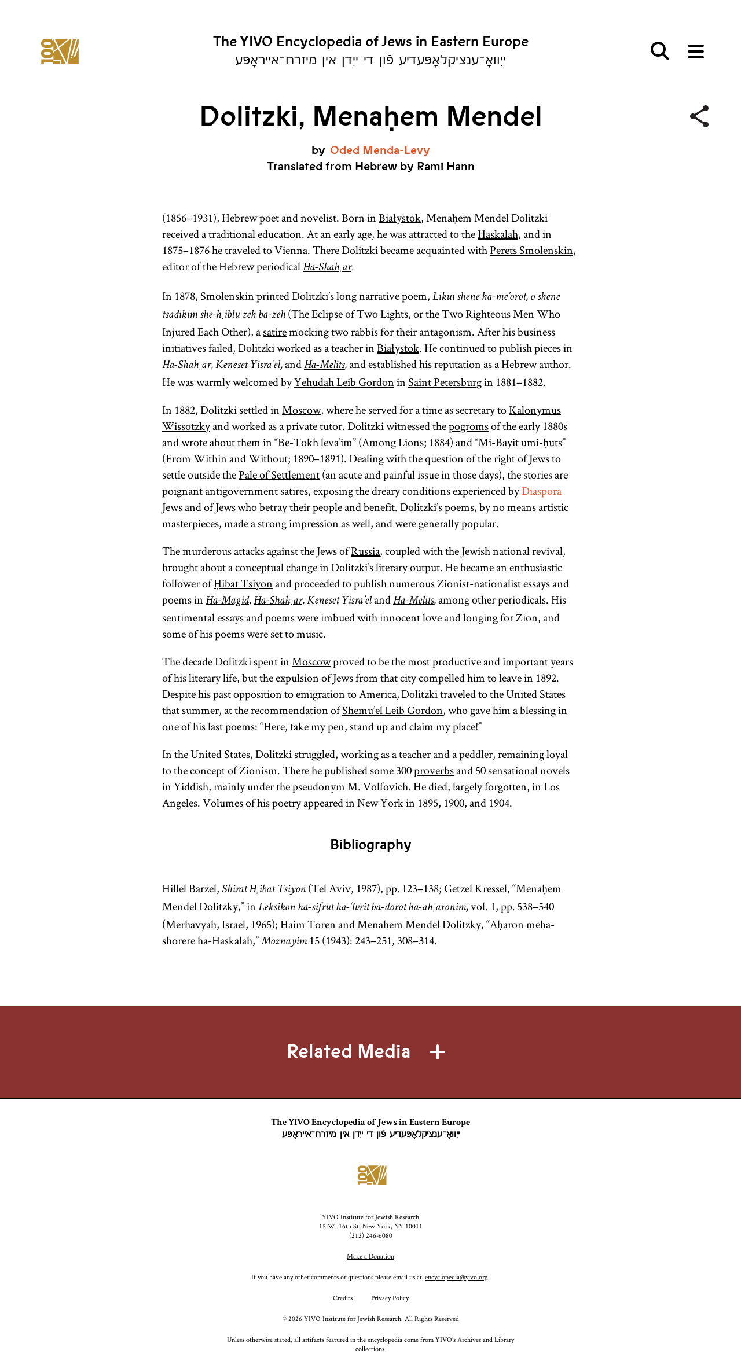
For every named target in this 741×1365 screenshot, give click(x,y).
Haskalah (498, 233)
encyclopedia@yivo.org (456, 1276)
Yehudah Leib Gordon (344, 381)
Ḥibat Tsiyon (243, 583)
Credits (343, 1297)
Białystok (400, 217)
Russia (365, 550)
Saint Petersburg (445, 381)
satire (275, 331)
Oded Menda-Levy (380, 150)
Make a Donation (370, 1256)
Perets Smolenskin (531, 249)
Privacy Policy (390, 1297)
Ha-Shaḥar (327, 268)
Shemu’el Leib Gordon (392, 710)
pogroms (469, 425)
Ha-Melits (324, 365)
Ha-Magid (227, 601)
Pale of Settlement (279, 474)
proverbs (434, 770)
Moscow (301, 409)
